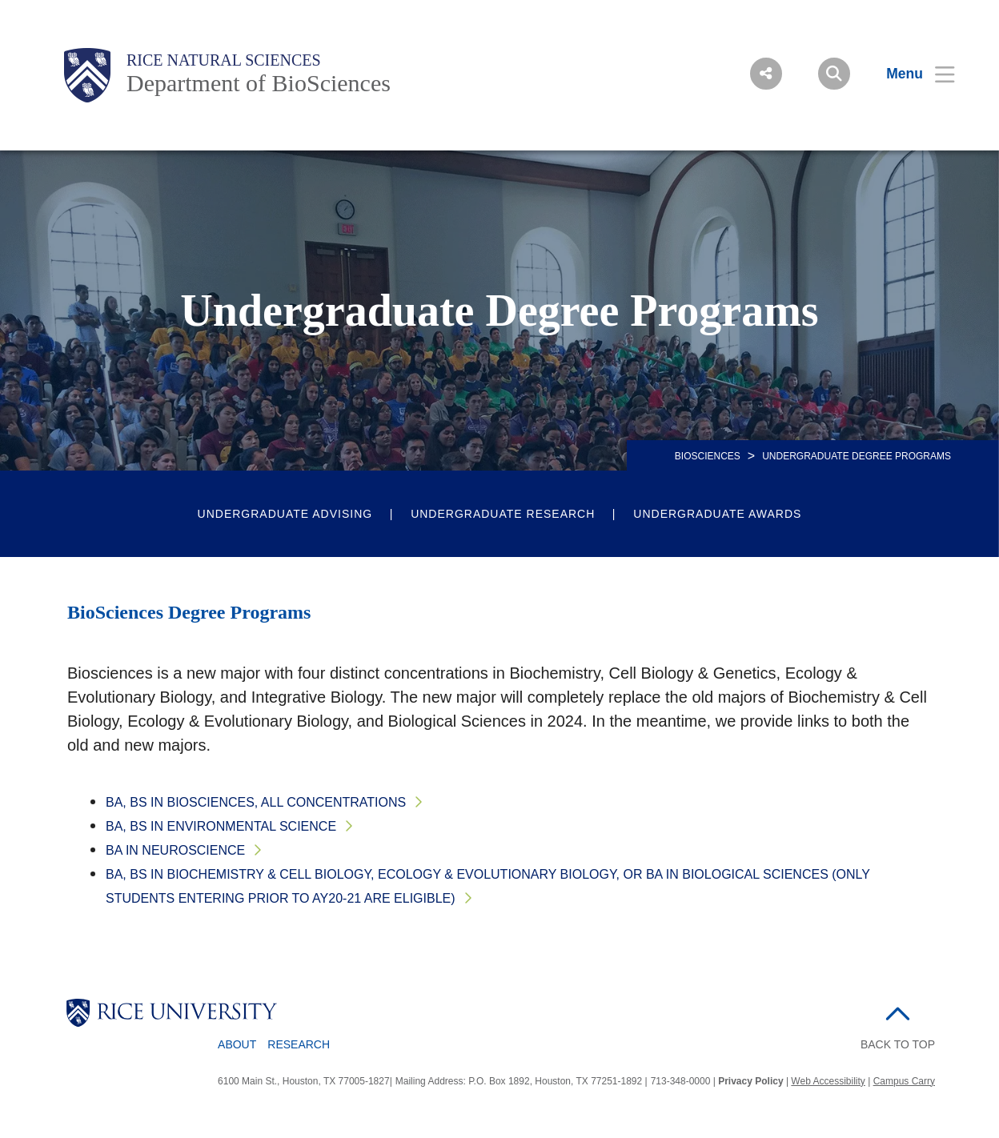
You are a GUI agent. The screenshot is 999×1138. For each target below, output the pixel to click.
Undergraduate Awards (717, 513)
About (237, 1044)
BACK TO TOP (898, 1044)
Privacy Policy (750, 1081)
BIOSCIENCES (707, 456)
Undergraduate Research (503, 513)
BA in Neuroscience (175, 850)
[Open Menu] (910, 73)
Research (298, 1044)
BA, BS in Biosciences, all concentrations (256, 802)
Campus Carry (904, 1081)
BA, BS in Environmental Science (221, 826)
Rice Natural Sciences (223, 60)
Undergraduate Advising (285, 513)
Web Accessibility (828, 1081)
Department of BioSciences (258, 83)
